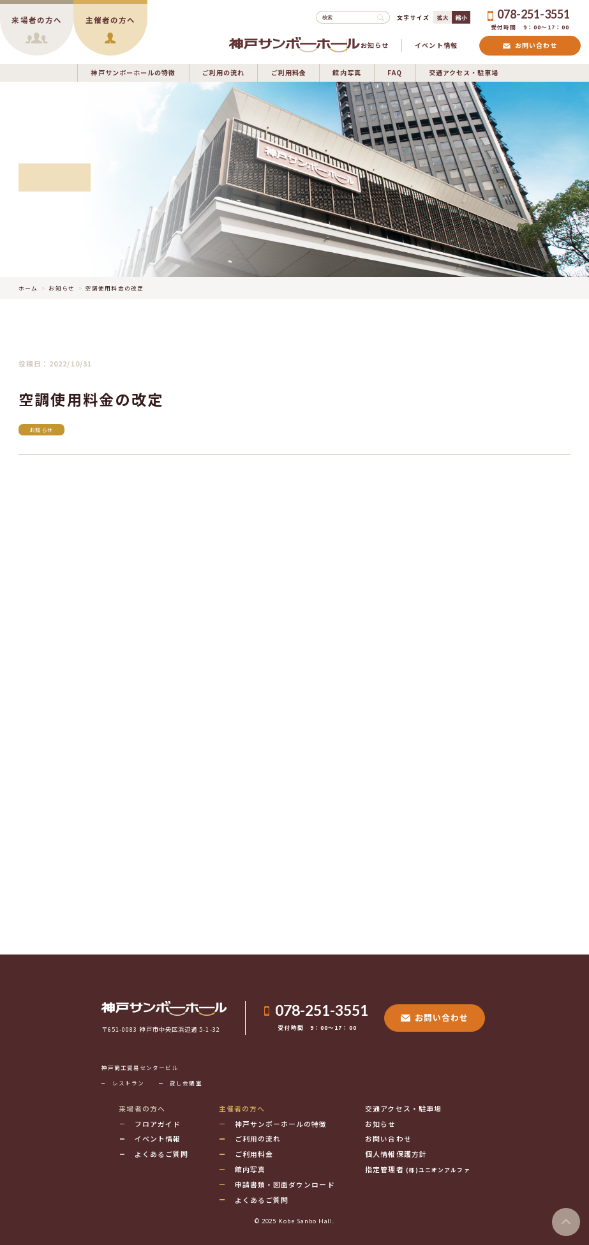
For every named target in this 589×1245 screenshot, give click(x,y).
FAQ (394, 72)
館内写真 (346, 72)
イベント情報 (436, 45)
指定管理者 (417, 1169)
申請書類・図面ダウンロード (285, 1184)
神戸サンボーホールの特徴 (133, 72)
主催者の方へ (242, 1108)
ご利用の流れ (223, 72)
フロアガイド (158, 1124)
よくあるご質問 (162, 1154)
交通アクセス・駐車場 (464, 72)
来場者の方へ (142, 1108)
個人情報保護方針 (396, 1154)
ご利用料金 (288, 72)
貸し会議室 (186, 1083)
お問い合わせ (530, 45)
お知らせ (375, 45)
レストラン (128, 1083)
